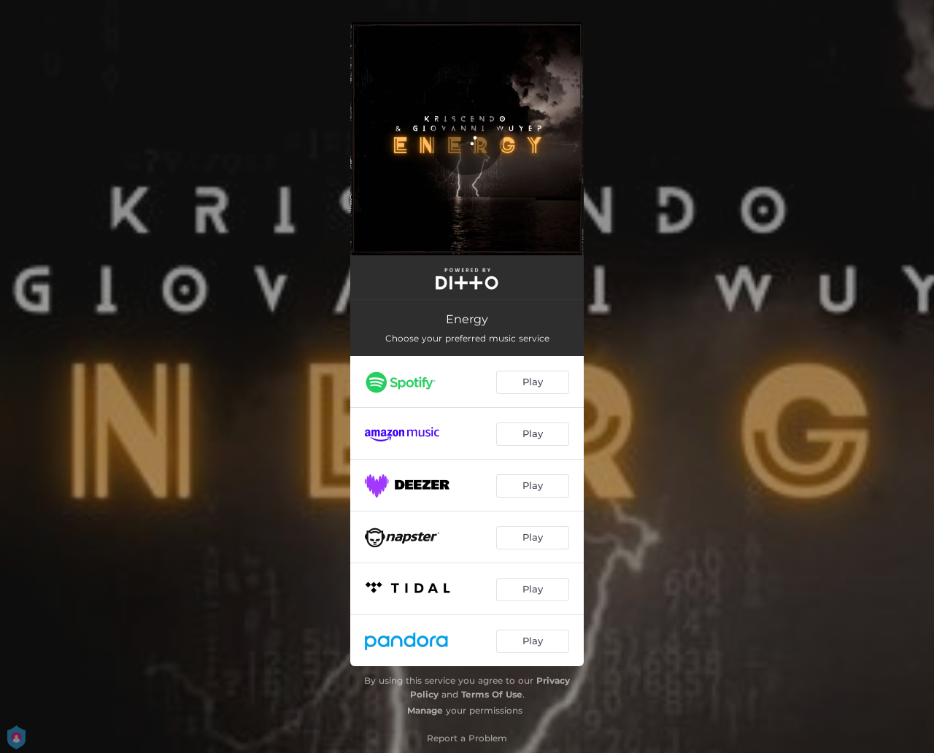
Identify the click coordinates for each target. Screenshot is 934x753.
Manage (425, 710)
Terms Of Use (491, 694)
